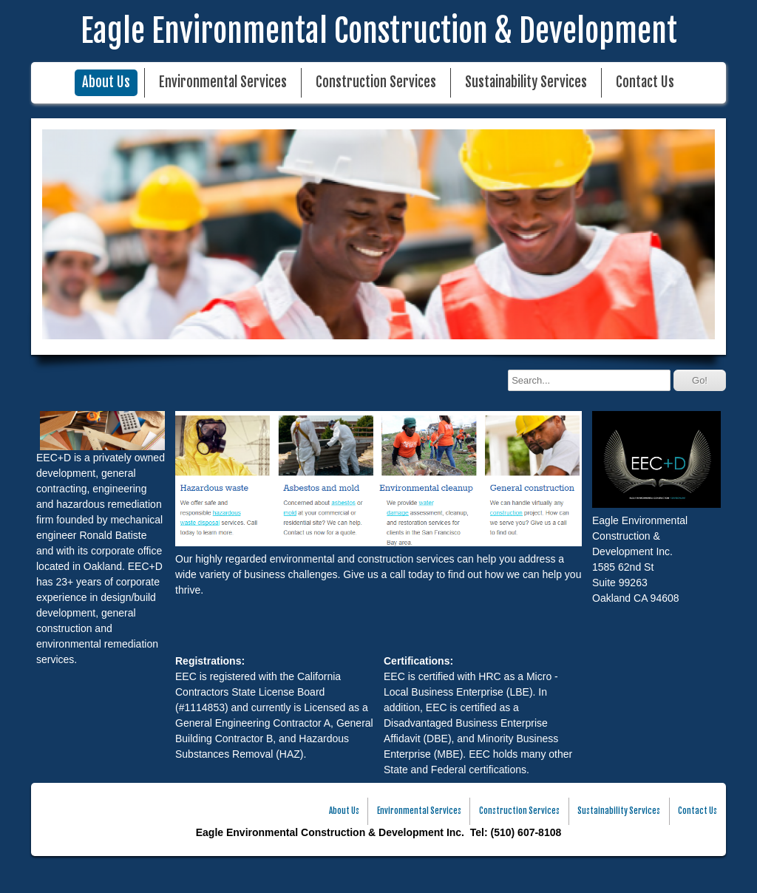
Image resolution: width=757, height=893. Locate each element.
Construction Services (376, 82)
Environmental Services (223, 82)
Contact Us (645, 82)
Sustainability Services (526, 82)
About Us (106, 82)
